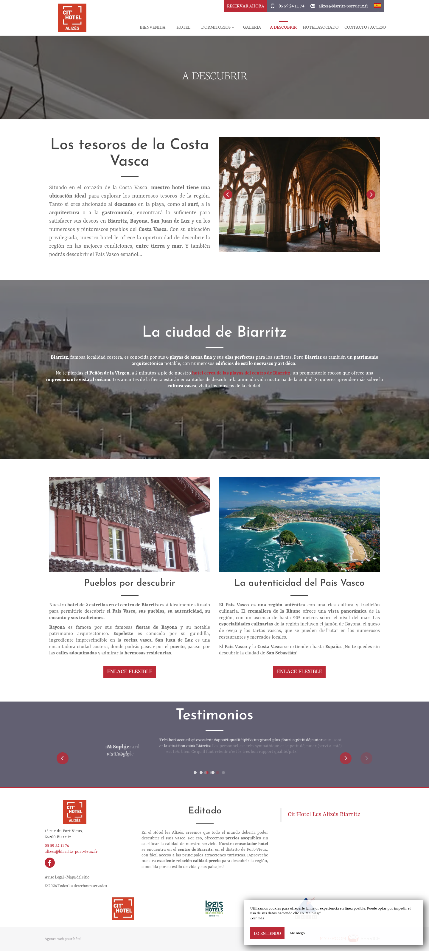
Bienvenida (152, 27)
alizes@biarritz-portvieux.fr (343, 6)
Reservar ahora (245, 6)
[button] (377, 6)
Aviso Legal (54, 877)
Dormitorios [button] (217, 27)
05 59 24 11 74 (291, 6)
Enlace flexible (129, 671)
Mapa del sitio (77, 877)
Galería (252, 27)
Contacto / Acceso (365, 27)
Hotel (183, 27)
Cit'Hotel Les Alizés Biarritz (324, 814)
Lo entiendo (267, 933)
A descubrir (283, 27)
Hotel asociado (320, 27)
